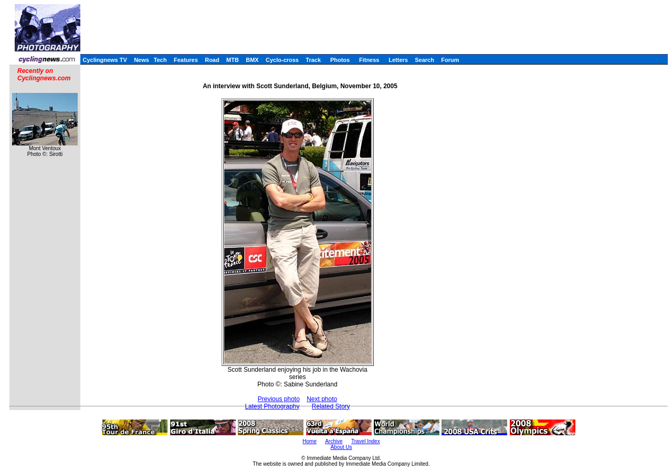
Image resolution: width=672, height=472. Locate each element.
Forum (450, 60)
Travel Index (365, 441)
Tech (160, 60)
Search (424, 60)
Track (313, 60)
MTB (232, 60)
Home (309, 441)
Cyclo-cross (282, 60)
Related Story (331, 406)
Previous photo (279, 399)
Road (212, 60)
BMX (252, 60)
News (141, 60)
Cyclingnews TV (104, 60)
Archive (333, 441)
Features (186, 60)
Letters (398, 60)
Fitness (369, 60)
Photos (340, 60)
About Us (341, 447)
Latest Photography (272, 406)
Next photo (322, 399)
